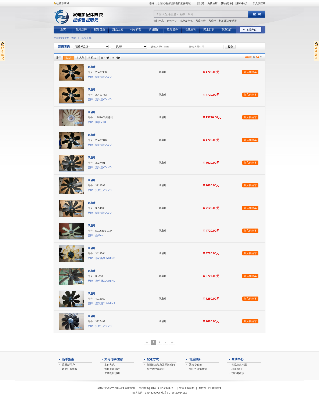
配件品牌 (81, 29)
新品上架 (117, 29)
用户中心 (241, 3)
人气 (81, 57)
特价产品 (135, 29)
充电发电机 (186, 20)
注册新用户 (68, 364)
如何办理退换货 (198, 368)
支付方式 (109, 364)
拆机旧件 (154, 29)
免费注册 (212, 3)
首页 (73, 38)
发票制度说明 (112, 373)
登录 (200, 3)
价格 (93, 57)
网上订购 (208, 29)
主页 (63, 29)
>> (172, 342)
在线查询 (190, 29)
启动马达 (172, 20)
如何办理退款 (112, 368)
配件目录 (99, 29)
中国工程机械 (186, 388)
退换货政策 (195, 364)
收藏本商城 (61, 3)
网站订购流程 (69, 368)
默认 (68, 57)
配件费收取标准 (156, 368)
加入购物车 (250, 72)
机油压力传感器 (228, 20)
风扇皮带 (201, 20)
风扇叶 (212, 20)
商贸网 (202, 388)
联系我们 (227, 29)
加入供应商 (259, 3)
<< (147, 342)
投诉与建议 (238, 373)
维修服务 (172, 29)
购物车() (252, 29)
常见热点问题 (239, 364)
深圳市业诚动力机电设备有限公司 (116, 388)
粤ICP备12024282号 (162, 388)
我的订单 (227, 3)
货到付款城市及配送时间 (161, 364)
